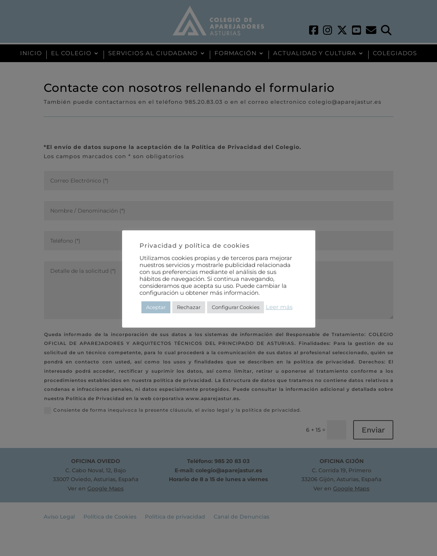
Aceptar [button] (156, 307)
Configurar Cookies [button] (235, 307)
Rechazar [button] (189, 307)
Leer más (279, 307)
